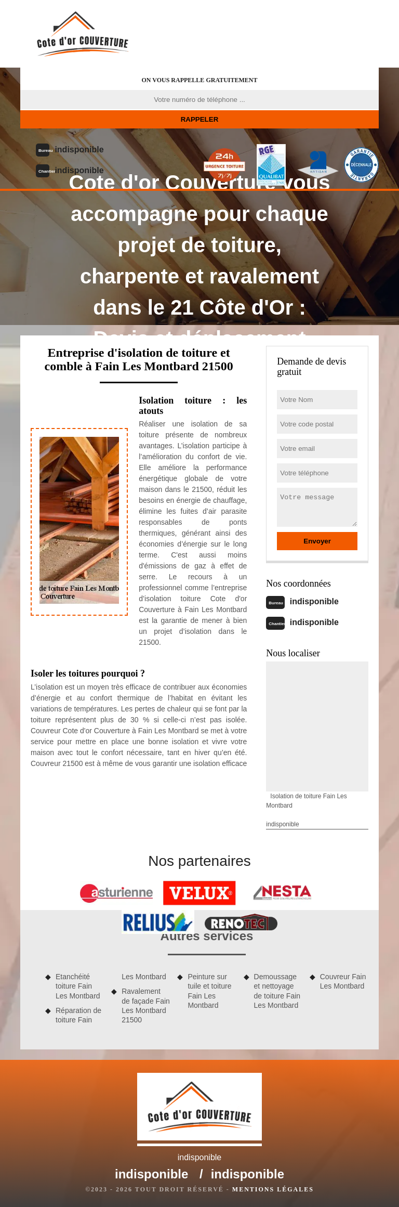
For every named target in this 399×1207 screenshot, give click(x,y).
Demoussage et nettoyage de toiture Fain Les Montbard (277, 990)
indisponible (79, 149)
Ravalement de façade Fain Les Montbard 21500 (146, 1005)
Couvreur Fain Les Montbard (343, 981)
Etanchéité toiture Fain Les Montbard (78, 986)
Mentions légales (273, 1189)
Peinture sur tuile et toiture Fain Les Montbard (209, 990)
